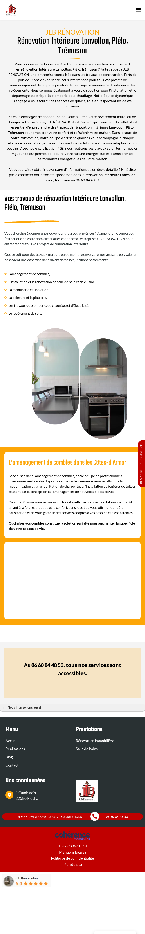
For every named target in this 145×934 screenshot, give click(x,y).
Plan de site (72, 864)
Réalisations (15, 749)
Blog (9, 757)
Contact (11, 765)
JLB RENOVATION (72, 846)
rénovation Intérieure (38, 69)
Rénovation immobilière (95, 740)
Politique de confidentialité (72, 858)
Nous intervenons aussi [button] (21, 707)
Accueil (11, 740)
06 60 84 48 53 (87, 180)
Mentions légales (72, 852)
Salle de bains (87, 749)
